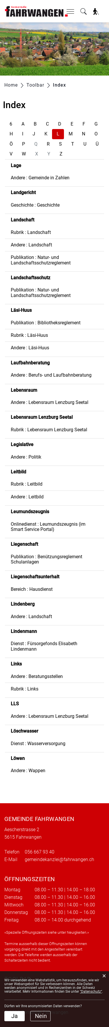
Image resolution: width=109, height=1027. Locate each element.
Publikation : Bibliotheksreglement (46, 322)
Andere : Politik (26, 457)
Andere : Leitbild (27, 497)
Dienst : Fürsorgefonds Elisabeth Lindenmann (44, 646)
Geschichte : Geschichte (35, 205)
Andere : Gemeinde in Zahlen (40, 177)
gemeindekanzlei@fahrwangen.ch (59, 859)
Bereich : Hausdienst (32, 589)
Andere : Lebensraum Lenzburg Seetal (49, 402)
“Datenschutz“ (91, 992)
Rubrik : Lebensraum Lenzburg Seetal (49, 429)
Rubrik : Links (24, 689)
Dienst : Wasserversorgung (38, 743)
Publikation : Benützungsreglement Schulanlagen (46, 559)
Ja (14, 1015)
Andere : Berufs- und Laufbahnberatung (51, 375)
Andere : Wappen (28, 770)
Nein (41, 1015)
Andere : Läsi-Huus (30, 347)
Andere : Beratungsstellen (37, 676)
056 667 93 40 (39, 852)
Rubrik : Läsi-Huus (29, 335)
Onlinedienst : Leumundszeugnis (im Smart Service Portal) (48, 526)
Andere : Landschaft (31, 245)
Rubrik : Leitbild (26, 484)
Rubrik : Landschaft (31, 232)
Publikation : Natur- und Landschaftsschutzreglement (41, 260)
